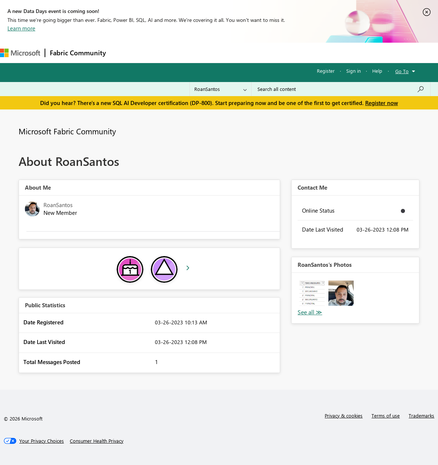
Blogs (252, 52)
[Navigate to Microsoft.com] (20, 53)
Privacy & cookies (344, 415)
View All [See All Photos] (310, 312)
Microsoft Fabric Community (67, 131)
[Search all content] (341, 89)
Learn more (21, 28)
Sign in (353, 71)
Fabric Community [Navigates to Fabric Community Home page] (78, 52)
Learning (281, 52)
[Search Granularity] (220, 89)
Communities (219, 52)
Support (312, 52)
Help (377, 71)
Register (326, 71)
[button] (312, 293)
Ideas (186, 52)
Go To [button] (402, 71)
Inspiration (155, 52)
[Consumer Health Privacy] (96, 441)
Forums (123, 52)
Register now (381, 103)
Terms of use (386, 415)
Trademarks (421, 415)
